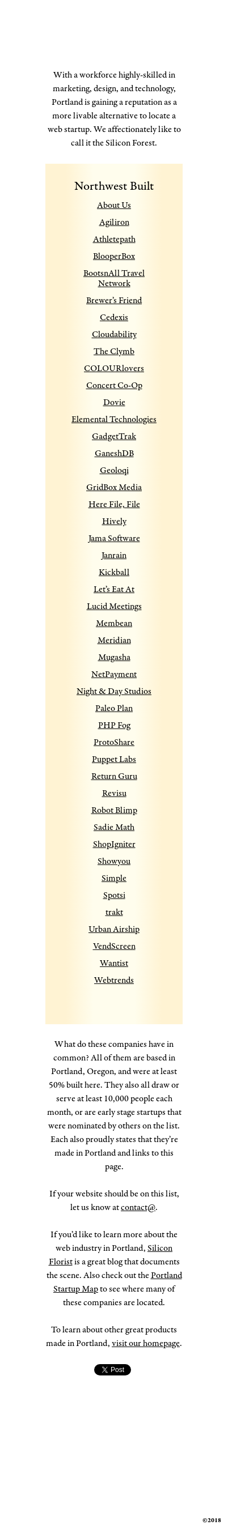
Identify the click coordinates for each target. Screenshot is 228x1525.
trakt (114, 912)
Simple (114, 878)
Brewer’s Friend (114, 300)
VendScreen (114, 946)
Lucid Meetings (114, 606)
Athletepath (114, 239)
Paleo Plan (114, 708)
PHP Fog (114, 725)
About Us (114, 205)
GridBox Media (114, 487)
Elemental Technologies (114, 419)
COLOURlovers (114, 368)
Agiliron (114, 222)
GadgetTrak (114, 436)
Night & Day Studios (114, 691)
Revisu (114, 793)
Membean (114, 623)
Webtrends (114, 980)
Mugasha (114, 657)
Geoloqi (114, 470)
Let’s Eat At (114, 589)
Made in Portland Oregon (107, 51)
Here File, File (114, 504)
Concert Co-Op (114, 385)
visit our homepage (146, 1343)
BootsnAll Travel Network (114, 278)
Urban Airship (114, 929)
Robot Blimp (114, 810)
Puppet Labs (114, 759)
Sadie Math (114, 827)
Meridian (114, 640)
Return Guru (114, 776)
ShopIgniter (114, 844)
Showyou (114, 861)
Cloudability (114, 334)
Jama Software (114, 538)
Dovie (114, 402)
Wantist (114, 963)
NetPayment (114, 674)
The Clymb (114, 351)
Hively (114, 521)
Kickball (114, 572)
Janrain (114, 555)
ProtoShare (114, 742)
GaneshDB (114, 453)
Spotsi (114, 895)
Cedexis (114, 317)
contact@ (138, 1207)
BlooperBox (114, 256)
